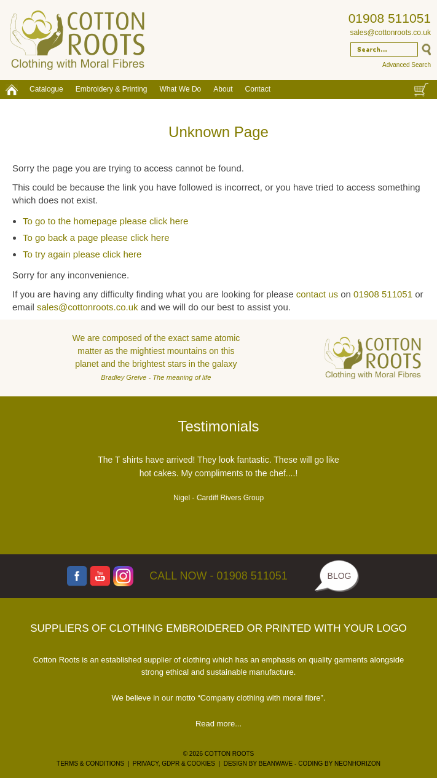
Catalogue (46, 89)
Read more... (218, 723)
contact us (317, 294)
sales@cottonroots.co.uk (390, 32)
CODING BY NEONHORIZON (339, 763)
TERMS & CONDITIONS (90, 763)
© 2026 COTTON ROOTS (218, 753)
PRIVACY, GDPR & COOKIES (174, 763)
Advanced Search (406, 64)
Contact (257, 89)
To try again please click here (82, 254)
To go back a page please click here (96, 237)
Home (11, 89)
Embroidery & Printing (112, 89)
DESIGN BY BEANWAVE (258, 763)
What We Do (180, 89)
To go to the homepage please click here (105, 221)
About (222, 89)
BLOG (340, 576)
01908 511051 (389, 18)
